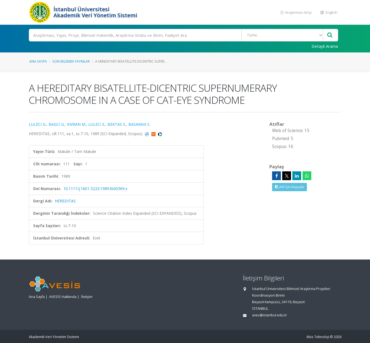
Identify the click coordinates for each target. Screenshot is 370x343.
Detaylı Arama (325, 46)
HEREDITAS (65, 200)
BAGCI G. (57, 124)
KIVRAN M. (76, 124)
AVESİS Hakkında (63, 296)
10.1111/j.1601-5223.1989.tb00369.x (95, 188)
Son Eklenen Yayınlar (71, 61)
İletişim (86, 296)
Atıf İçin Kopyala (289, 187)
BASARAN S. (139, 124)
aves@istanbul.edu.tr (269, 315)
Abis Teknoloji (317, 336)
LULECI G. (37, 124)
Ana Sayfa (38, 61)
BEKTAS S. (117, 124)
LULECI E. (96, 124)
